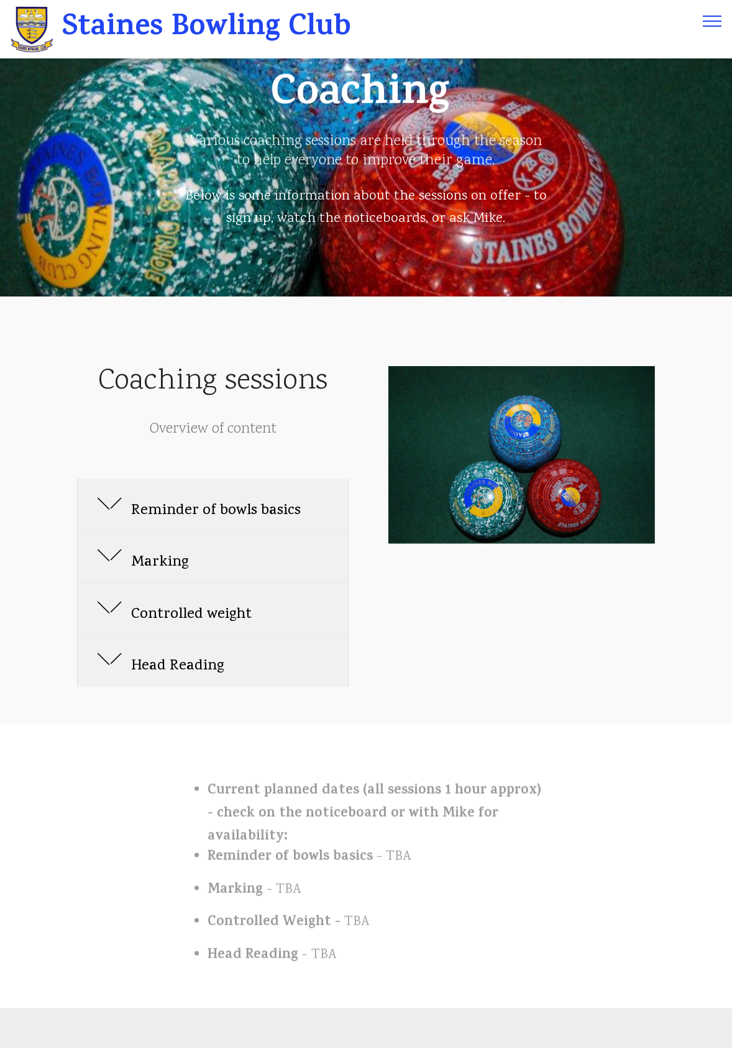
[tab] (213, 505)
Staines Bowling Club (210, 29)
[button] (213, 505)
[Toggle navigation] (712, 20)
